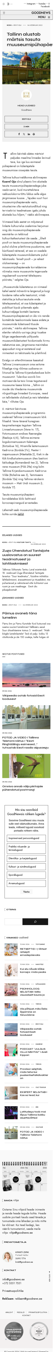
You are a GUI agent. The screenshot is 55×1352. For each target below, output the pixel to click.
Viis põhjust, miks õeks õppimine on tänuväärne (33, 1011)
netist (21, 514)
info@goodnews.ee (13, 1281)
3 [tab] (12, 1340)
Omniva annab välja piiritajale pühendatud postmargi (22, 788)
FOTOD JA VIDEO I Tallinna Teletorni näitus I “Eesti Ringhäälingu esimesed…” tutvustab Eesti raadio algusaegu (25, 742)
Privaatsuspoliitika (12, 1292)
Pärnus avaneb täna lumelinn (19, 615)
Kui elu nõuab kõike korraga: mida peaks (33, 970)
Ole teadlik (41, 1087)
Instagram (31, 3)
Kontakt (26, 1317)
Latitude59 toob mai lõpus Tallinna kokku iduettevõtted (33, 1114)
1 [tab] (5, 1340)
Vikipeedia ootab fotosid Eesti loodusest (23, 697)
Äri (37, 1107)
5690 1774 (20, 1260)
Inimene (39, 1044)
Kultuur (20, 542)
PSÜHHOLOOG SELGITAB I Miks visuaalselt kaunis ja (32, 991)
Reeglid (21, 1313)
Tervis (38, 1004)
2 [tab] (9, 1340)
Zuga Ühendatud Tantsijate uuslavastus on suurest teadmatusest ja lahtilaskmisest (25, 557)
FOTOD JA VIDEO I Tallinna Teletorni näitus (32, 1134)
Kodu (9, 25)
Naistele (39, 964)
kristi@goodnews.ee (24, 1263)
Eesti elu (17, 25)
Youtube (41, 3)
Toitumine (40, 944)
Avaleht (9, 1313)
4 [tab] (15, 1340)
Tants (28, 542)
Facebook (45, 6)
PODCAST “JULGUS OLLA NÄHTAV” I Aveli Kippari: (33, 1051)
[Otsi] (35, 921)
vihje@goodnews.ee (21, 1234)
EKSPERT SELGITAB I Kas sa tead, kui (33, 1094)
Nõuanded (41, 984)
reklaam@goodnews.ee (28, 1300)
